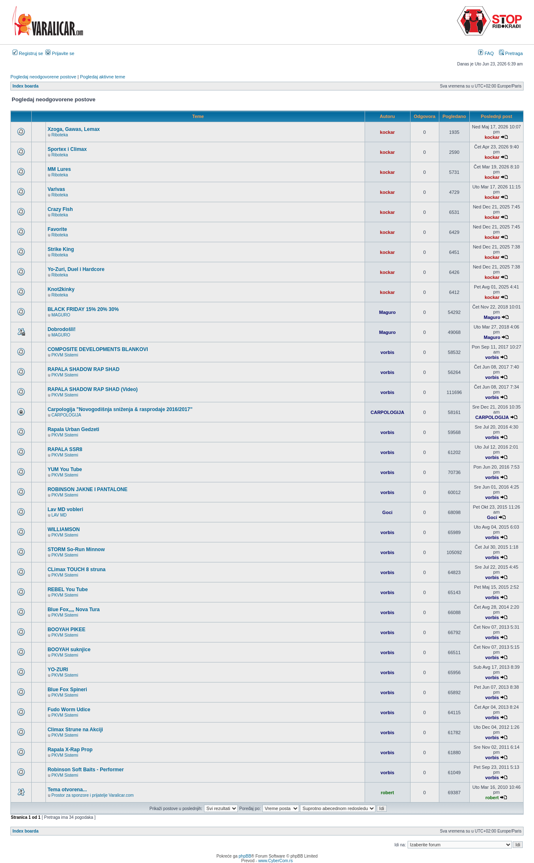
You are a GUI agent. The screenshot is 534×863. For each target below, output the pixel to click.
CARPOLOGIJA (66, 415)
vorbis (387, 352)
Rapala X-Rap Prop (70, 750)
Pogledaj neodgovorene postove (43, 76)
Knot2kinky (61, 289)
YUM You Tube (65, 469)
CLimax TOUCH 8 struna (77, 569)
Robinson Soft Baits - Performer (86, 770)
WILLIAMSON (64, 529)
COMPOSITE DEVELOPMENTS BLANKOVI (98, 349)
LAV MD (59, 515)
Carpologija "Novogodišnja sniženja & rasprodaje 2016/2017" (120, 409)
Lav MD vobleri (65, 509)
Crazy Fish (60, 209)
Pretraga (511, 53)
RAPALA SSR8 (65, 449)
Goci (387, 512)
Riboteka (59, 135)
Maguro (387, 312)
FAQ (486, 53)
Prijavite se (59, 53)
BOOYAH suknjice (69, 649)
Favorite (57, 229)
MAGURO (60, 315)
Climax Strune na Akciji (75, 730)
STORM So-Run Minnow (76, 549)
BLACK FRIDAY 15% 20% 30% (83, 309)
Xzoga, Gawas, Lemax (74, 129)
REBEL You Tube (68, 589)
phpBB (245, 856)
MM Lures (59, 169)
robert (387, 792)
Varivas (56, 189)
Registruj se (28, 53)
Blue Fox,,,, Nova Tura (74, 609)
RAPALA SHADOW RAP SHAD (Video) (93, 389)
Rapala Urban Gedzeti (73, 429)
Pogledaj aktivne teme (102, 76)
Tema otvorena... (67, 790)
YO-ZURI (58, 669)
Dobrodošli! (62, 329)
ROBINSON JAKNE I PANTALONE (88, 489)
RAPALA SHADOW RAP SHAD (83, 369)
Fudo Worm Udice (69, 709)
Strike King (61, 249)
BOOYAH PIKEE (67, 629)
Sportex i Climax (67, 149)
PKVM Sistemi (64, 355)
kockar (387, 132)
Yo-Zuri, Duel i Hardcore (76, 269)
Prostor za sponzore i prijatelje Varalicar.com (92, 795)
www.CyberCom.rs (275, 860)
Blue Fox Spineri (67, 689)
